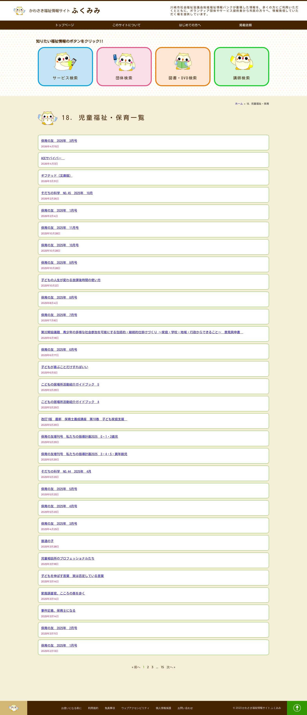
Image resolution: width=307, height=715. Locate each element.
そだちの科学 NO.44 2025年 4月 (66, 471)
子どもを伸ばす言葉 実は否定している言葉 (72, 575)
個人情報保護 (167, 708)
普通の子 (47, 541)
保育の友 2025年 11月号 (60, 227)
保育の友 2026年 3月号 (59, 140)
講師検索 (241, 78)
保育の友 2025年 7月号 (59, 314)
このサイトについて (126, 25)
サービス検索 (65, 78)
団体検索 (124, 78)
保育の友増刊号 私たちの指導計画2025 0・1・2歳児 (79, 436)
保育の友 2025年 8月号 (59, 297)
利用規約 (89, 708)
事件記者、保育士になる (58, 610)
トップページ (64, 25)
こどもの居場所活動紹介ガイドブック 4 (70, 401)
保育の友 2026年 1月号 (59, 210)
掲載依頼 (245, 25)
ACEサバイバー (53, 158)
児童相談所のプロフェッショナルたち (67, 558)
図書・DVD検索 (183, 78)
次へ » (171, 667)
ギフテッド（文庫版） (56, 175)
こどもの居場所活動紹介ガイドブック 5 (70, 384)
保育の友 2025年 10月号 (60, 245)
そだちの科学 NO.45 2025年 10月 (67, 193)
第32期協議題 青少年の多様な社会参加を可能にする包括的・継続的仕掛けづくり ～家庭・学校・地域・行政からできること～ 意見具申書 (142, 332)
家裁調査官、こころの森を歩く (63, 593)
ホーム (239, 103)
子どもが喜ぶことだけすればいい (64, 367)
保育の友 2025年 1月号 (59, 645)
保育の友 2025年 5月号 (59, 488)
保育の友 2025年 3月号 (59, 523)
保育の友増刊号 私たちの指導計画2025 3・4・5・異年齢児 (84, 454)
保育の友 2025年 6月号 (59, 349)
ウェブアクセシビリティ (136, 708)
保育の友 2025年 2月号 (59, 628)
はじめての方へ (190, 25)
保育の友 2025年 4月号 (59, 506)
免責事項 (108, 708)
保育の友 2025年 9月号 (59, 262)
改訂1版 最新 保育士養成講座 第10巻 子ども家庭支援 (84, 419)
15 (162, 667)
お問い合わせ (192, 708)
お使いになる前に (65, 708)
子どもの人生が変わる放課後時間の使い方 (71, 280)
